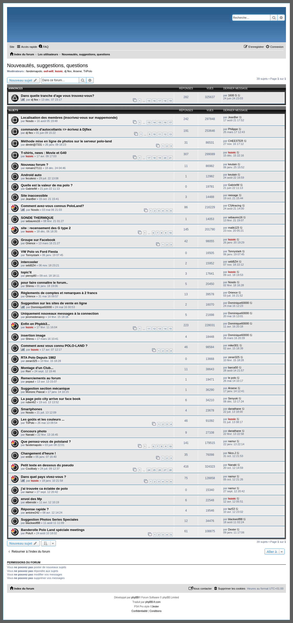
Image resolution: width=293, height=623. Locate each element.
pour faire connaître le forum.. (44, 282)
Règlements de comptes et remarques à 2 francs (59, 293)
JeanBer (233, 117)
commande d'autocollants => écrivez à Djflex (56, 129)
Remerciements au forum (41, 378)
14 (154, 122)
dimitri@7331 (34, 144)
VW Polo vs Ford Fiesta (39, 252)
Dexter (232, 529)
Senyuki (233, 398)
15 (149, 100)
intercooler (29, 262)
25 (154, 470)
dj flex (67, 71)
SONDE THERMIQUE (37, 218)
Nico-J (232, 452)
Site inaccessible (34, 195)
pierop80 (31, 275)
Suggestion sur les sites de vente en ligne (54, 303)
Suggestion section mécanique (45, 388)
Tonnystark (32, 255)
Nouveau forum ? (34, 165)
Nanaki (30, 434)
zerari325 (31, 360)
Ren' (28, 371)
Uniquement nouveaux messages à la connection (60, 313)
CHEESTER (235, 140)
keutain (232, 164)
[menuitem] (44, 47)
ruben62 (31, 402)
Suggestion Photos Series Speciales (49, 519)
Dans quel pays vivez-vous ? (43, 477)
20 (165, 157)
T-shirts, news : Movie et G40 (43, 153)
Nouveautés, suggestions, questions (47, 65)
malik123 (233, 227)
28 (170, 470)
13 (149, 122)
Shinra (30, 285)
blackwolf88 (33, 522)
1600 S (232, 95)
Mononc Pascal (35, 391)
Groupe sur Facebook (38, 240)
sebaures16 (33, 221)
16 (154, 100)
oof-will (49, 71)
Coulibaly (31, 468)
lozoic (59, 71)
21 (170, 157)
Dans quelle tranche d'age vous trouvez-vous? (57, 96)
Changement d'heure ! (38, 453)
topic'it (26, 272)
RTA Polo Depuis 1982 (38, 357)
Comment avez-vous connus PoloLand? (52, 206)
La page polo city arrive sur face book (51, 399)
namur (232, 441)
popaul (30, 381)
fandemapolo (34, 71)
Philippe (233, 129)
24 (149, 470)
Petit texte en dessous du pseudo (47, 465)
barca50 (233, 367)
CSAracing (234, 205)
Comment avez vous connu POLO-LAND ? (54, 346)
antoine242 (32, 512)
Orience (30, 243)
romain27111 (34, 168)
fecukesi (31, 178)
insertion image (33, 335)
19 (170, 100)
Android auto (31, 175)
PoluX (29, 533)
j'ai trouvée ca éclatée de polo (44, 488)
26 (159, 470)
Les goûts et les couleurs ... (42, 419)
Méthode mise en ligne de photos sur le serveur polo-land (66, 141)
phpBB (135, 597)
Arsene (77, 71)
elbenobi (31, 502)
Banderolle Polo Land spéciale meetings (53, 530)
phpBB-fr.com (153, 602)
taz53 (231, 508)
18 (165, 100)
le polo (232, 377)
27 (165, 470)
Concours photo (34, 431)
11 (159, 134)
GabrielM (31, 188)
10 (154, 134)
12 (165, 134)
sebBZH (31, 265)
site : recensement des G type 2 (46, 228)
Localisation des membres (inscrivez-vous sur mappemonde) (69, 117)
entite (29, 456)
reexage (233, 195)
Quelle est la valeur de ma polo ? (46, 185)
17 (159, 100)
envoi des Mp (31, 499)
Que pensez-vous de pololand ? (46, 441)
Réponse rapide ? (35, 509)
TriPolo (87, 71)
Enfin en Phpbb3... (35, 324)
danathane (234, 408)
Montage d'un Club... (37, 368)
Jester (155, 606)
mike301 (233, 345)
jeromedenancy (35, 316)
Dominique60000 (41, 307)
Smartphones (31, 409)
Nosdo (30, 120)
